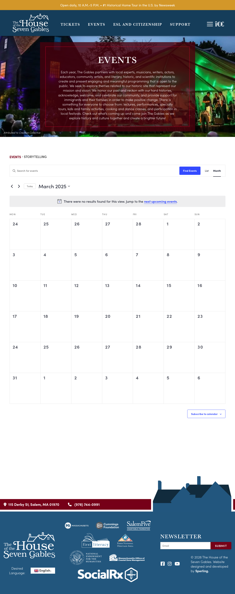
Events (96, 24)
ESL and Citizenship (137, 24)
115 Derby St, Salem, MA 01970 (31, 504)
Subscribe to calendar (204, 414)
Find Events (190, 170)
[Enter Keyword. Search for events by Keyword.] (94, 170)
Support (180, 24)
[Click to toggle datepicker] (54, 186)
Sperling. (202, 571)
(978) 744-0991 (84, 504)
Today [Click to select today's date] (30, 186)
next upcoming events (160, 201)
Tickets (70, 24)
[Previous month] (12, 186)
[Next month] (19, 186)
